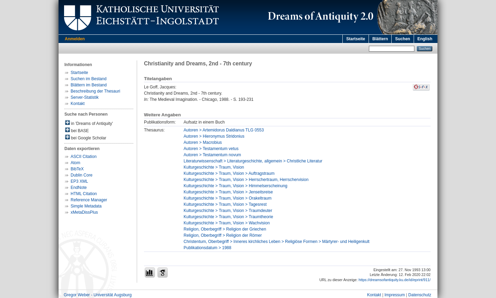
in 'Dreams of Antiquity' (89, 123)
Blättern (380, 38)
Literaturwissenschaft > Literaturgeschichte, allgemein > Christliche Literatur (253, 161)
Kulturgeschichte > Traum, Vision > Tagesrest (225, 204)
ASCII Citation (83, 156)
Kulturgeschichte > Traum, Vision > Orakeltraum (227, 198)
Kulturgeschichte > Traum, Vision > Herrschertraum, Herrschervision (246, 179)
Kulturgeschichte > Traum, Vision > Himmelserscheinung (235, 185)
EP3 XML (79, 181)
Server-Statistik (85, 97)
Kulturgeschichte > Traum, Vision (214, 167)
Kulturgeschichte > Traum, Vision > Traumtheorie (228, 216)
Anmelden (75, 38)
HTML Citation (84, 193)
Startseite (355, 38)
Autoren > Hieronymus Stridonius (214, 136)
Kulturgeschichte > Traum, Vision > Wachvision (227, 223)
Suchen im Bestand (88, 78)
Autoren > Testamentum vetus (211, 148)
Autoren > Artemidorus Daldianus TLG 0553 (224, 130)
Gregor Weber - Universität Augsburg (98, 294)
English (424, 38)
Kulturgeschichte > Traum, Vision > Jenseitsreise (228, 192)
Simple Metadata (86, 206)
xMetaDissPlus (84, 212)
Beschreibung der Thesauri (95, 91)
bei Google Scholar (85, 137)
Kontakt (78, 103)
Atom (75, 162)
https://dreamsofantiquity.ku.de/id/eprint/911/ (395, 280)
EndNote (79, 187)
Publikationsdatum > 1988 (207, 247)
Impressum (394, 294)
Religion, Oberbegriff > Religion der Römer (223, 235)
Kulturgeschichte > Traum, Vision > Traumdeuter (228, 210)
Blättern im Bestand (89, 85)
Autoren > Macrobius (203, 142)
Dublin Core (81, 175)
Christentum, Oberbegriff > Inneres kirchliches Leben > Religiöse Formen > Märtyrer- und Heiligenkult (277, 241)
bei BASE (77, 130)
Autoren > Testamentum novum (212, 154)
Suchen (402, 38)
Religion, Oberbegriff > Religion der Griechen (225, 229)
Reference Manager (89, 200)
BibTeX (77, 169)
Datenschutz (419, 294)
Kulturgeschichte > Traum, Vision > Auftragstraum (229, 173)
